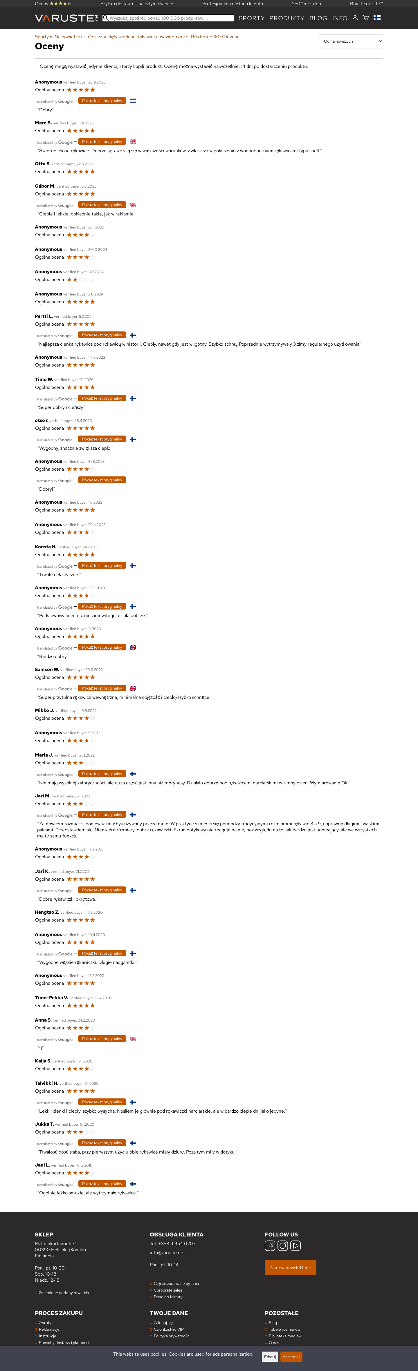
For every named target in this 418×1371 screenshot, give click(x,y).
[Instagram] (283, 1246)
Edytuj (270, 1356)
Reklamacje (49, 1329)
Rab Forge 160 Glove (214, 37)
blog (318, 18)
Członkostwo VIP (169, 1329)
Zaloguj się (163, 1322)
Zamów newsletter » (290, 1268)
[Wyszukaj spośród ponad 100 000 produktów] (168, 18)
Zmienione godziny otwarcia (64, 1292)
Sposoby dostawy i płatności (64, 1342)
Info (340, 18)
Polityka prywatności (172, 1336)
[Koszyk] (366, 18)
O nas (274, 1342)
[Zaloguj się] (355, 17)
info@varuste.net (167, 1253)
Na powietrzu (70, 37)
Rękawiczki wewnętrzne (162, 37)
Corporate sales (168, 1290)
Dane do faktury (168, 1296)
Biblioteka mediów (285, 1336)
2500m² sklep (306, 4)
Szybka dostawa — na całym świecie (136, 4)
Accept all (291, 1356)
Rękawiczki (121, 37)
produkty (287, 18)
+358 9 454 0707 (177, 1244)
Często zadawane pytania (176, 1283)
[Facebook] (270, 1246)
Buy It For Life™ (366, 4)
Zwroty (45, 1322)
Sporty (252, 18)
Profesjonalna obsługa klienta (232, 4)
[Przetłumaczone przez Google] (55, 101)
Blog (273, 1322)
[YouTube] (295, 1246)
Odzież (97, 37)
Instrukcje (47, 1336)
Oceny (53, 4)
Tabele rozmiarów (284, 1329)
